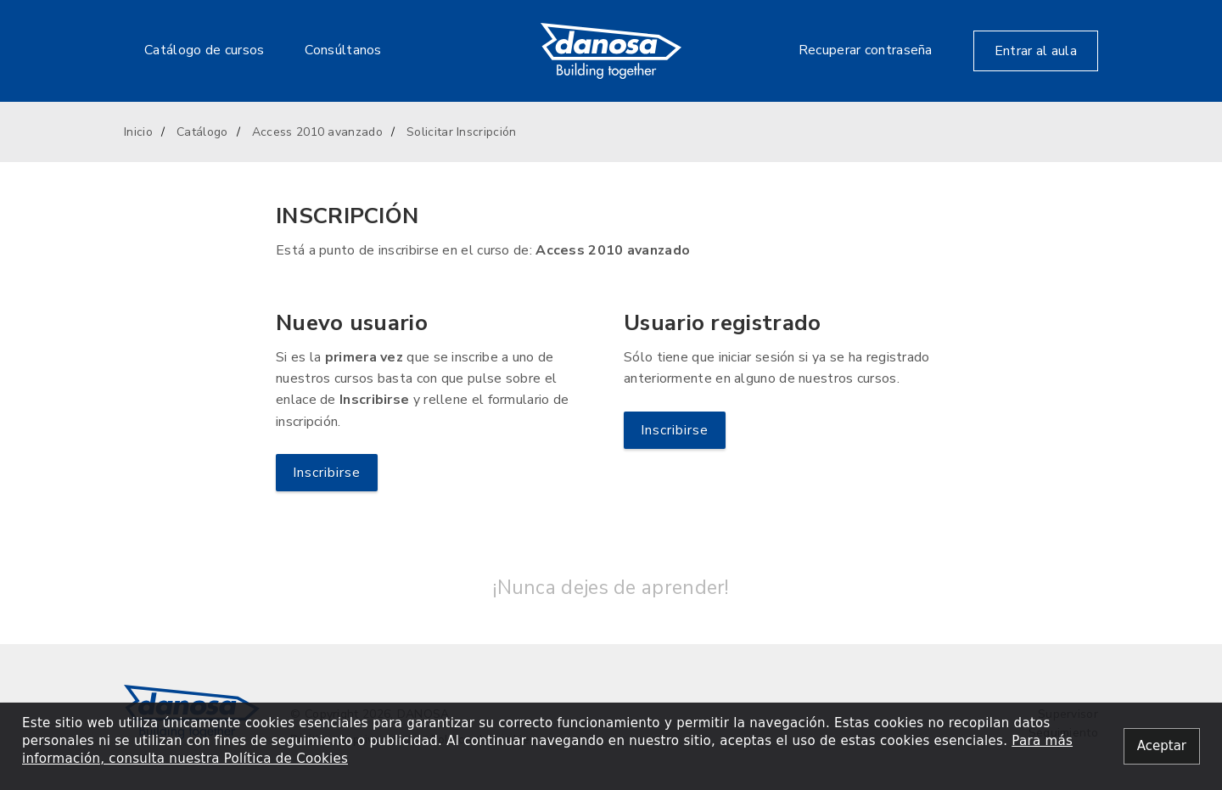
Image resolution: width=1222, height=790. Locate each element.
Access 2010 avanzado (317, 132)
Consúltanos (343, 50)
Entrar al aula (1036, 51)
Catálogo (202, 132)
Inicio (138, 132)
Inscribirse (327, 472)
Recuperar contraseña (866, 50)
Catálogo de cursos (204, 50)
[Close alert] (1162, 746)
